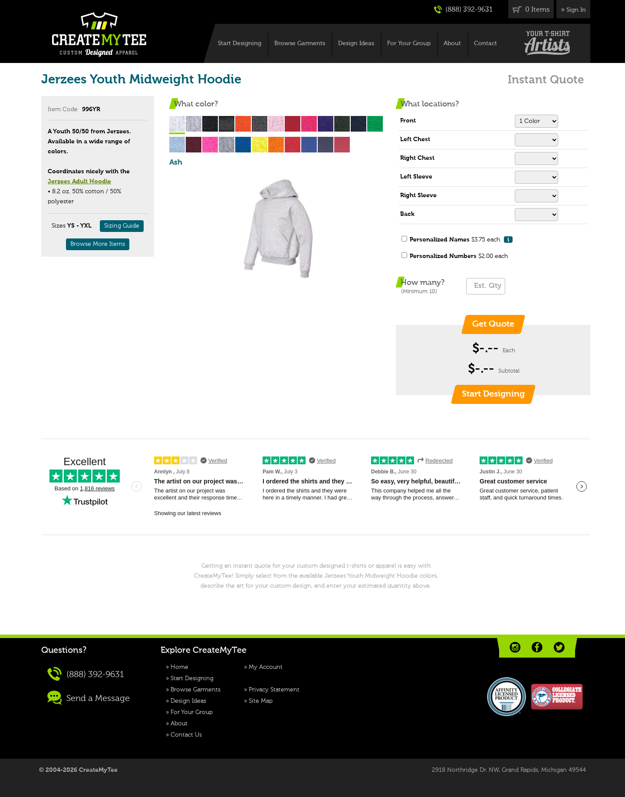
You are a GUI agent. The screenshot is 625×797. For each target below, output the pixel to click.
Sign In (576, 10)
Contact (485, 43)
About (452, 43)
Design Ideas (356, 43)
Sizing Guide (121, 226)
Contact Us (186, 735)
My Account (266, 667)
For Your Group (409, 43)
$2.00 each (459, 256)
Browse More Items (97, 244)
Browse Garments (299, 43)
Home (179, 667)
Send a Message (88, 698)
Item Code (63, 109)
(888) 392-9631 (463, 9)
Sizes (59, 226)
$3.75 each (461, 239)
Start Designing (239, 43)
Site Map (261, 701)
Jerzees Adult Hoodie (79, 182)
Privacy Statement (274, 690)
